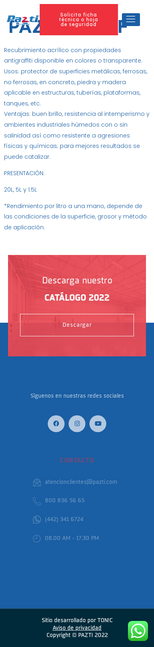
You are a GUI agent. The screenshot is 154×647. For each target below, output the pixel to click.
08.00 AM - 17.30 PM (66, 538)
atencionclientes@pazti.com (75, 482)
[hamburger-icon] (131, 19)
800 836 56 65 (59, 501)
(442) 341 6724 (58, 520)
